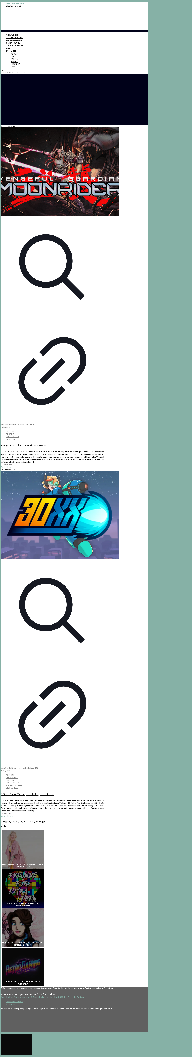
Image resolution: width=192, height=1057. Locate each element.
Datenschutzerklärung (15, 1001)
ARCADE (10, 434)
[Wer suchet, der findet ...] (14, 72)
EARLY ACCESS (12, 780)
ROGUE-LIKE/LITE (14, 785)
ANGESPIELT (12, 777)
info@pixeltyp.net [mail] (13, 6)
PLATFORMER (12, 436)
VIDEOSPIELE (12, 439)
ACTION (10, 431)
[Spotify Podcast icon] (6, 10)
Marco (19, 768)
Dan (18, 424)
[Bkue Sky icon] (6, 18)
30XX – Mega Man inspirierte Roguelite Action (27, 794)
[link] (25, 72)
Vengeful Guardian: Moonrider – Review (24, 445)
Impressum (10, 1004)
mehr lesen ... (7, 467)
